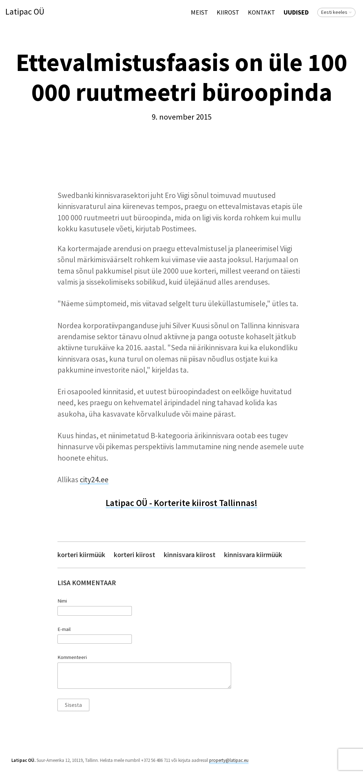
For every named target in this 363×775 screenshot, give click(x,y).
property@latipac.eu (228, 760)
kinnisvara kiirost (190, 555)
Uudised (296, 12)
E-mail (64, 629)
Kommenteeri (72, 657)
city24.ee (94, 479)
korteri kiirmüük (81, 555)
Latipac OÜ (24, 12)
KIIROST (228, 12)
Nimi (62, 601)
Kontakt (261, 12)
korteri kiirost (134, 555)
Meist (199, 12)
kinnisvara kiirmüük (253, 555)
